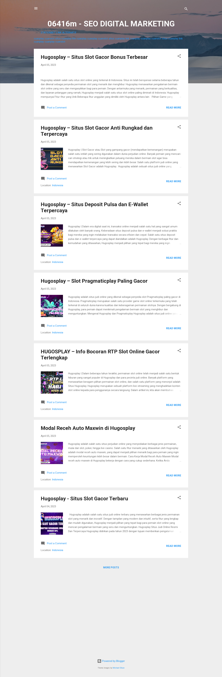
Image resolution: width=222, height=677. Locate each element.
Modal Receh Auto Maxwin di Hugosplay (88, 510)
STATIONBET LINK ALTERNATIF (58, 32)
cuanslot (49, 38)
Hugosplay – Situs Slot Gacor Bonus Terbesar (94, 57)
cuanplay (39, 38)
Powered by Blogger (111, 661)
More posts (111, 649)
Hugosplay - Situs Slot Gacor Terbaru (84, 581)
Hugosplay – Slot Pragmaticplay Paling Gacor (94, 363)
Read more (173, 189)
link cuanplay (79, 38)
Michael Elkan (119, 668)
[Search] (186, 9)
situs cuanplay (63, 38)
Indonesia (57, 267)
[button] (179, 56)
